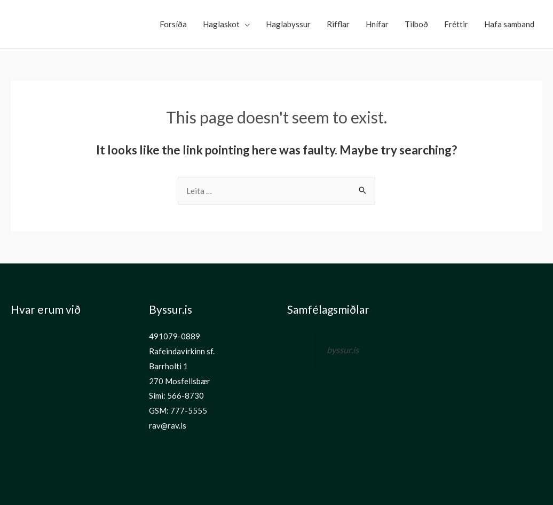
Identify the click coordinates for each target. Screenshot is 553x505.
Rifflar (338, 24)
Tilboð (416, 24)
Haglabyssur (288, 24)
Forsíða (173, 24)
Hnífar (377, 24)
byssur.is (343, 350)
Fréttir (456, 24)
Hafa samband (509, 24)
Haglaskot (221, 24)
